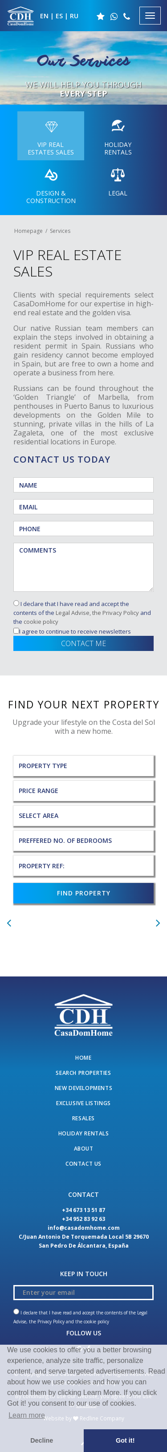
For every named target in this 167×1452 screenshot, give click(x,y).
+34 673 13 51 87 (83, 1210)
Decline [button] (41, 1440)
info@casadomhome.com (84, 1228)
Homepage (28, 231)
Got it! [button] (125, 1440)
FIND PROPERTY (83, 893)
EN (44, 16)
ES (59, 16)
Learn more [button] (26, 1415)
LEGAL (117, 180)
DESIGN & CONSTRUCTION (51, 184)
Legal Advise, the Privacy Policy (97, 613)
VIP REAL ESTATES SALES (51, 136)
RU (74, 16)
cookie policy (41, 622)
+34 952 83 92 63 (83, 1219)
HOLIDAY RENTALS (118, 136)
